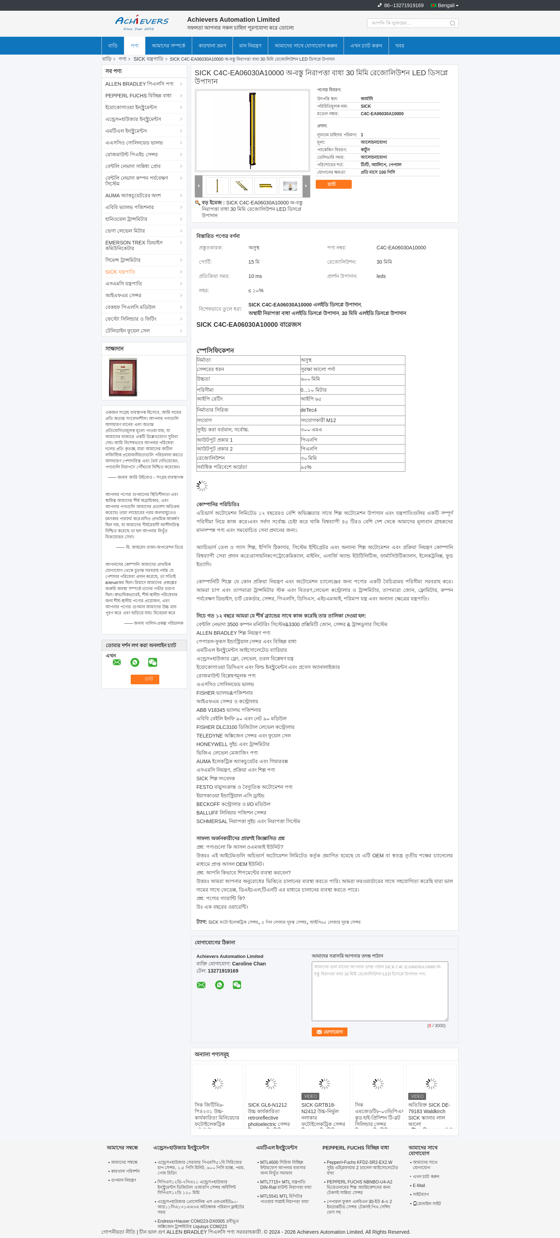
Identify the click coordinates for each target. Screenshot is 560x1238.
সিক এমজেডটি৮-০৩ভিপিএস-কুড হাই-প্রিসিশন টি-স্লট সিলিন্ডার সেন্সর (379, 1114)
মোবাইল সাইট (427, 1203)
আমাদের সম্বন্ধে (124, 1162)
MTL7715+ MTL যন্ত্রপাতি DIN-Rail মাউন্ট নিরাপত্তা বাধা (285, 1184)
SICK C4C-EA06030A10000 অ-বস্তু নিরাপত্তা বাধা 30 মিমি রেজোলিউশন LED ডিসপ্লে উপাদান (252, 209)
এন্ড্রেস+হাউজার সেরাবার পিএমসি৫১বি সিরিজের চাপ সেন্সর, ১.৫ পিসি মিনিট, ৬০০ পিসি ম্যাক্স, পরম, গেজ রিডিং (201, 1168)
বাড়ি (113, 46)
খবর (399, 46)
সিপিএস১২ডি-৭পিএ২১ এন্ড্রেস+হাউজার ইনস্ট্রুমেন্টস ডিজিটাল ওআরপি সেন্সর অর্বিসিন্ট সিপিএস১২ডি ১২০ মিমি (197, 1187)
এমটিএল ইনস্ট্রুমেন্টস (126, 131)
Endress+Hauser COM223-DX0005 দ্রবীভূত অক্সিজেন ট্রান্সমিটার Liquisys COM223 (198, 1224)
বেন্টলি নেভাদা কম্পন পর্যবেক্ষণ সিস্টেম (136, 181)
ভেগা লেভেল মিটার (125, 231)
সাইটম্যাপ (421, 1194)
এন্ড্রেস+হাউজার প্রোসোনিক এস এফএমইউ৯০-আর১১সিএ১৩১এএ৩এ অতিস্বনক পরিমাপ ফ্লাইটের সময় (201, 1207)
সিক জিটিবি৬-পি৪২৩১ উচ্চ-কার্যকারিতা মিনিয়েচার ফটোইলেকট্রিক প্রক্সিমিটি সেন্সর (217, 1117)
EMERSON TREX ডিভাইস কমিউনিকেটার (133, 245)
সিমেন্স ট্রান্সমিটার (123, 260)
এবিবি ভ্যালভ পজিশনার (129, 207)
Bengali (446, 5)
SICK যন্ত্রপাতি (149, 58)
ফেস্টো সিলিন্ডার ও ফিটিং (130, 319)
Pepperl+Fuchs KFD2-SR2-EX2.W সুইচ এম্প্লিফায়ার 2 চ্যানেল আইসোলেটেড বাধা (362, 1168)
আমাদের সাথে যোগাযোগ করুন (306, 46)
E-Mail (419, 1185)
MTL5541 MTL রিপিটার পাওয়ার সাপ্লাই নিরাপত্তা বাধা (284, 1199)
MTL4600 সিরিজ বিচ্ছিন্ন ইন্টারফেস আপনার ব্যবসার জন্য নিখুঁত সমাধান (283, 1168)
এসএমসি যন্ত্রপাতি (123, 283)
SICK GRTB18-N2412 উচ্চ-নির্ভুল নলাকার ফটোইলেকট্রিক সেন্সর (323, 1114)
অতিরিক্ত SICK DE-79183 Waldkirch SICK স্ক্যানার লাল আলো (429, 1114)
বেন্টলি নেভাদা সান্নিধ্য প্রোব (133, 166)
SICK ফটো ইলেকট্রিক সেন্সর (233, 922)
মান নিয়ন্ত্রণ (250, 46)
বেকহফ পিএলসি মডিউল (130, 307)
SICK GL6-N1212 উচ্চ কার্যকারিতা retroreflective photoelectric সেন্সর (269, 1114)
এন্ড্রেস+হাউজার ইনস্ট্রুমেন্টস (133, 119)
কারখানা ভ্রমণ (212, 46)
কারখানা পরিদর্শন (125, 1171)
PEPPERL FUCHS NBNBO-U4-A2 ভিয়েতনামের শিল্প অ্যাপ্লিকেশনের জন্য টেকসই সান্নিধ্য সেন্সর (359, 1187)
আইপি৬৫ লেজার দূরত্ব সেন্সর (335, 922)
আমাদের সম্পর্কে (168, 46)
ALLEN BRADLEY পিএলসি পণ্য (139, 84)
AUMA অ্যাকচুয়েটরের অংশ (133, 195)
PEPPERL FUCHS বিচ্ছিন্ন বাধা (138, 95)
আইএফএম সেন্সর (123, 295)
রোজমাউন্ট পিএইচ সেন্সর (131, 154)
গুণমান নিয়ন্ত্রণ (123, 1180)
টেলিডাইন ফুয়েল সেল (127, 331)
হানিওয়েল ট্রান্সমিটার (126, 219)
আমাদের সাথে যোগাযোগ (425, 1165)
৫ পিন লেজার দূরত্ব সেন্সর (283, 922)
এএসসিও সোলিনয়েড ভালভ (134, 143)
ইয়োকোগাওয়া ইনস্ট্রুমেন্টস (131, 107)
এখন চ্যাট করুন (366, 46)
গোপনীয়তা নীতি (118, 1232)
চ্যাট (336, 184)
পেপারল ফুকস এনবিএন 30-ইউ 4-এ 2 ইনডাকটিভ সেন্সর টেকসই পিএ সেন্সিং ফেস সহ (359, 1207)
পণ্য (135, 46)
